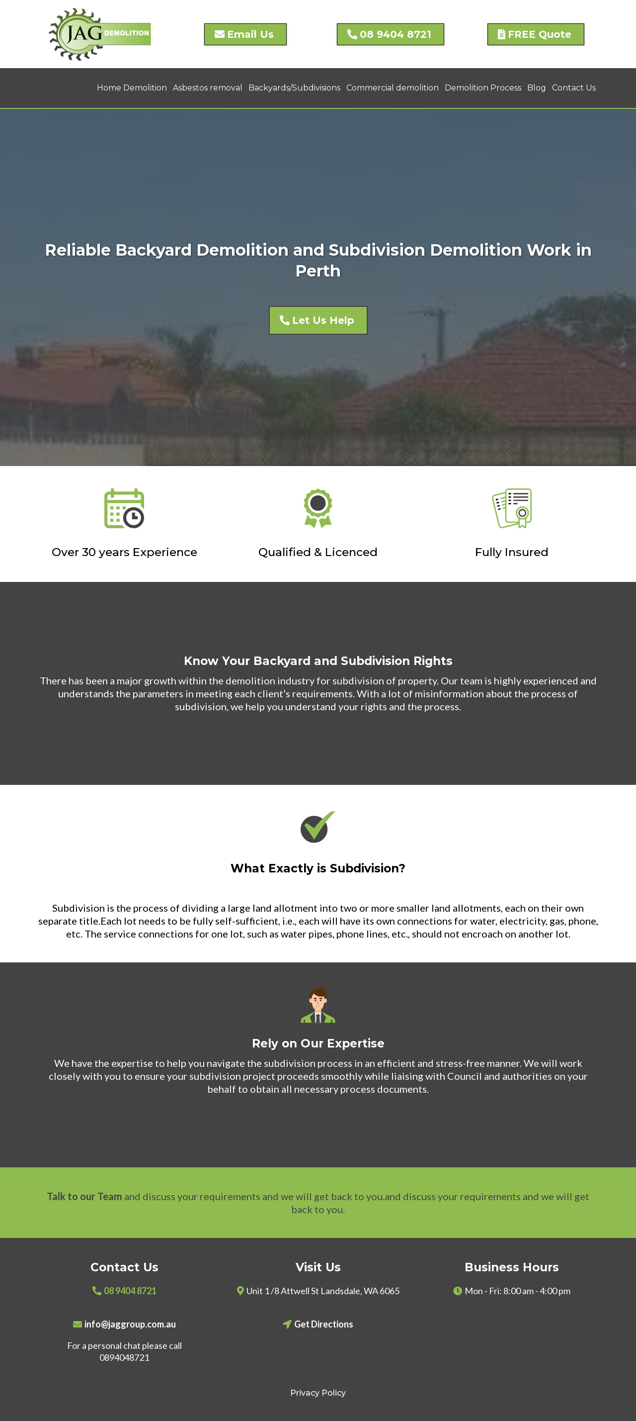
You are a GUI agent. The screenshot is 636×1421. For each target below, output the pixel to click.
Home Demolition (132, 88)
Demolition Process (483, 88)
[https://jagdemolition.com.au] (100, 34)
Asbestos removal (207, 88)
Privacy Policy (318, 1393)
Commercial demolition (392, 88)
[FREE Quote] (535, 34)
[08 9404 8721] (390, 34)
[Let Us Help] (318, 320)
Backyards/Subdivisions (294, 88)
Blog (536, 88)
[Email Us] (245, 34)
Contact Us (574, 88)
